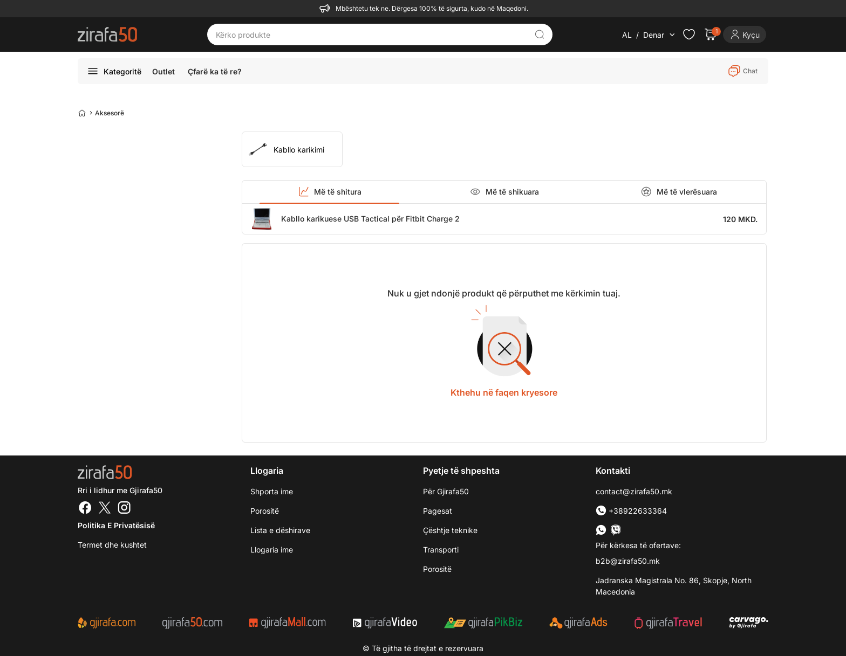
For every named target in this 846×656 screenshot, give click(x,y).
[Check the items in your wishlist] (689, 34)
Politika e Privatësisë (116, 525)
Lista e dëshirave (280, 530)
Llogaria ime (271, 549)
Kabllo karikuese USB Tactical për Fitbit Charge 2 (370, 218)
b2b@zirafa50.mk (628, 560)
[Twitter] (104, 508)
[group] (292, 149)
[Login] (744, 34)
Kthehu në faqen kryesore (504, 392)
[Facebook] (85, 508)
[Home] (82, 112)
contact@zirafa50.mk (634, 491)
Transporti (441, 549)
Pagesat (437, 510)
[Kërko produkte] (371, 34)
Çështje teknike (450, 530)
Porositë (437, 569)
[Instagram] (124, 508)
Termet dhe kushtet (112, 544)
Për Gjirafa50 (446, 491)
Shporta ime (271, 491)
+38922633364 (631, 510)
